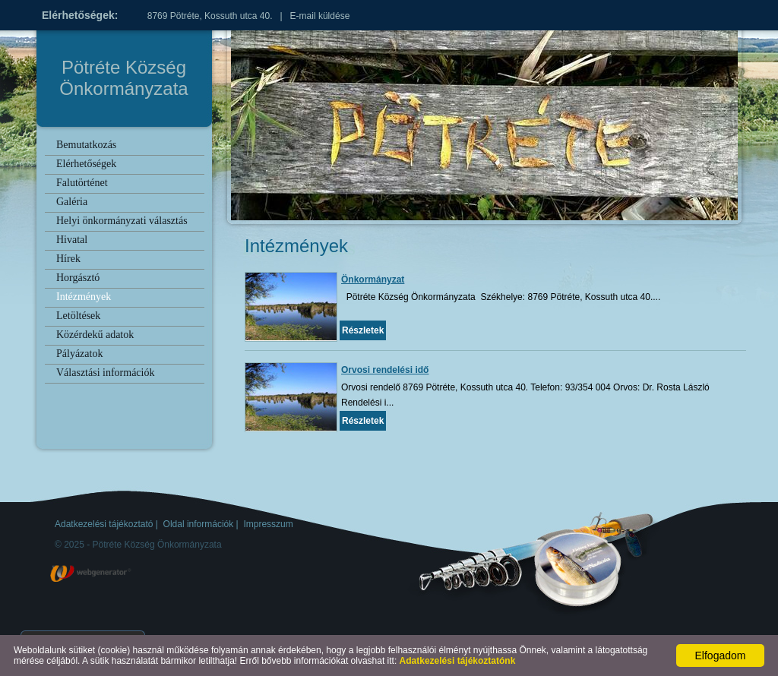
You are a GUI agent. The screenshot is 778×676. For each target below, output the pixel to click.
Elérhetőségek (86, 163)
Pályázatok (79, 353)
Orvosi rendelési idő (385, 370)
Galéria (71, 201)
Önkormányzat (372, 279)
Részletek (363, 330)
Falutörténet (82, 182)
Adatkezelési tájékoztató (104, 524)
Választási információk (105, 372)
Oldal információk (198, 524)
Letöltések (78, 315)
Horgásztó (78, 277)
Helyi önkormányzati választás (122, 220)
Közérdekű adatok (95, 334)
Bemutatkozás (86, 144)
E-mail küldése (320, 16)
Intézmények (83, 296)
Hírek (68, 258)
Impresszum (268, 524)
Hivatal (71, 239)
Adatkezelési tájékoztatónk (458, 660)
